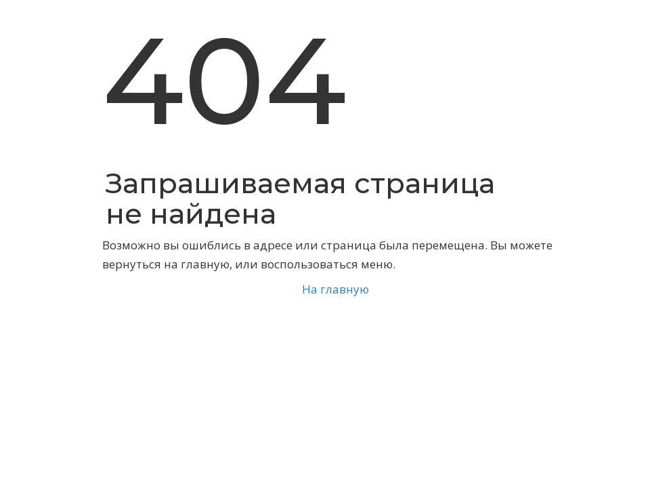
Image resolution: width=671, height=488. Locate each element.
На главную (335, 289)
